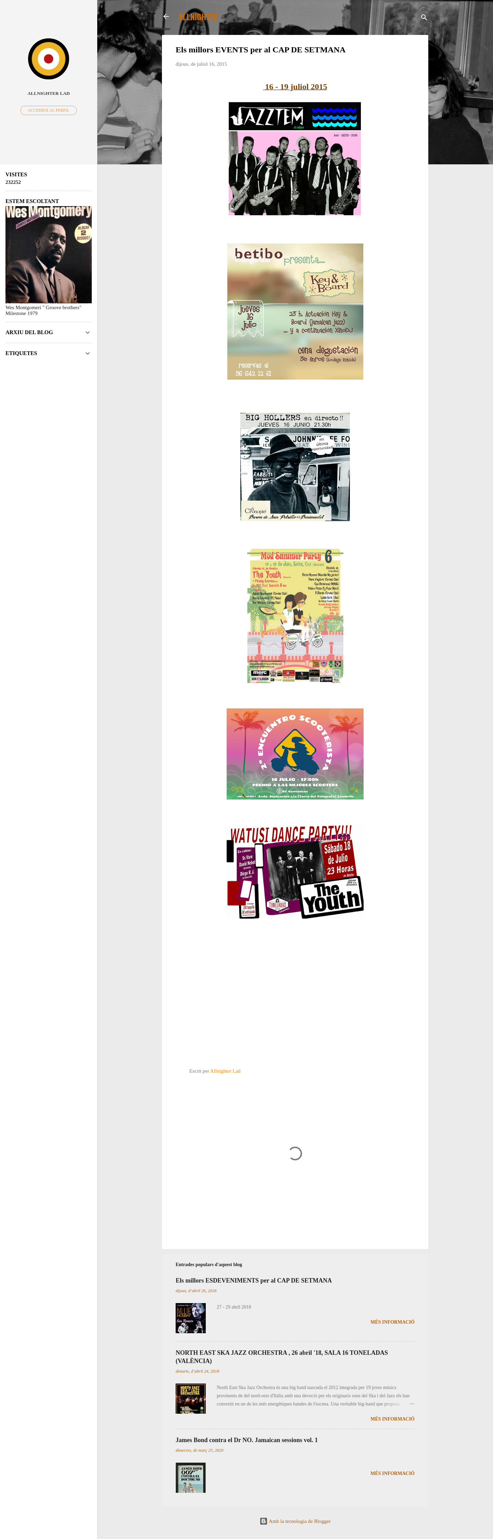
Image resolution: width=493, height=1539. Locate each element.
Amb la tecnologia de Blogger (295, 1521)
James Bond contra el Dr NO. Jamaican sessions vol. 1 (247, 1440)
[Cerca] (424, 18)
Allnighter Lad (48, 93)
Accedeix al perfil (48, 110)
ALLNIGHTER (198, 16)
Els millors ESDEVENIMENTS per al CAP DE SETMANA (254, 1280)
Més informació (392, 1322)
